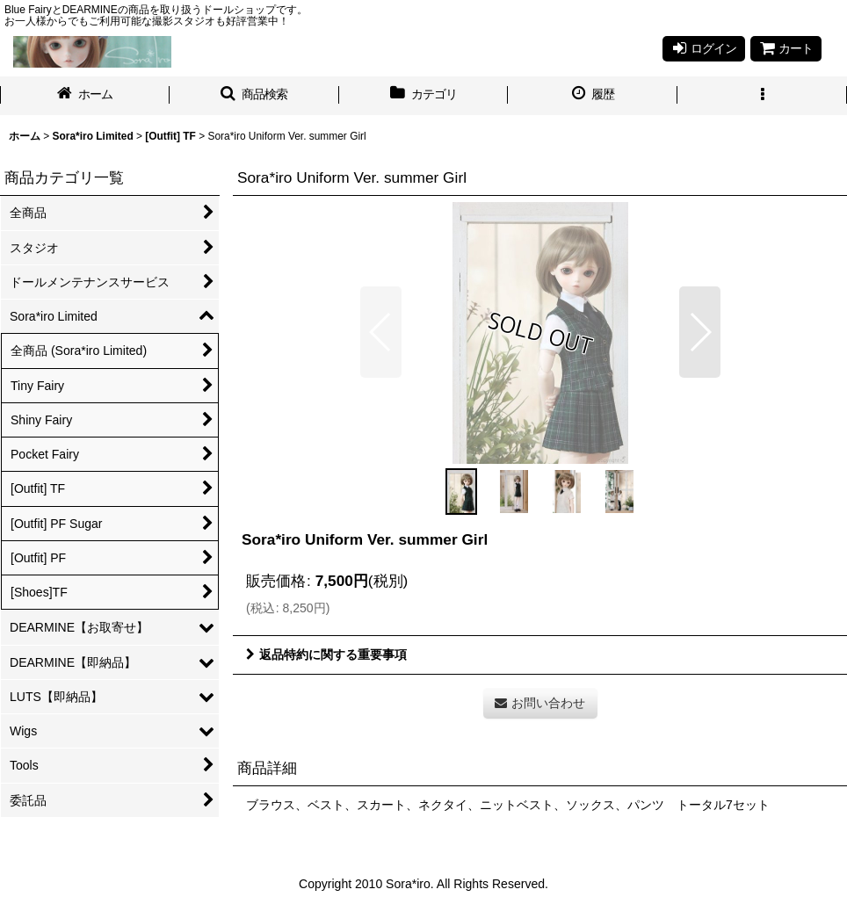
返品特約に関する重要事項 (326, 654)
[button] (254, 95)
